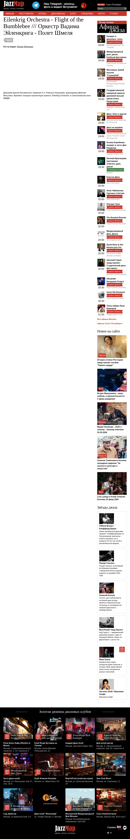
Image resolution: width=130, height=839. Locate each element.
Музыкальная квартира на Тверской (116, 121)
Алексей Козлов (107, 595)
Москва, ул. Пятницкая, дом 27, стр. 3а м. (18, 782)
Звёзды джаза (107, 507)
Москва (101, 5)
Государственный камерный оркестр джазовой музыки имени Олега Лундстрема (116, 95)
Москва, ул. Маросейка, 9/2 (46, 781)
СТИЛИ (114, 13)
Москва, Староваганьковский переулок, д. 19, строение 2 (17, 749)
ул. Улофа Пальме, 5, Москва (47, 817)
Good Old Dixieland (116, 292)
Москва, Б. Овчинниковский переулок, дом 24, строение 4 (110, 747)
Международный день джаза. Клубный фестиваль (117, 54)
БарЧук (110, 172)
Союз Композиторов (115, 298)
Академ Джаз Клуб (115, 314)
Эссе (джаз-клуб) (114, 240)
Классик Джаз (113, 177)
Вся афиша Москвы (107, 319)
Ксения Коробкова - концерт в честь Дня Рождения (116, 145)
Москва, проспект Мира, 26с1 (79, 746)
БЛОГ (73, 13)
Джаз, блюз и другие (117, 114)
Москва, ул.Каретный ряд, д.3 (17, 817)
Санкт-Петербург (113, 5)
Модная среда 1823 (115, 154)
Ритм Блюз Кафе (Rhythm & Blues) (114, 254)
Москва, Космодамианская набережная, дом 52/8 (77, 820)
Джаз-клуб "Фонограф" (45, 814)
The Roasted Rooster (116, 218)
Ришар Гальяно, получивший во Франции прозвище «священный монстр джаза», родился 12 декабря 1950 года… (111, 571)
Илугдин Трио (113, 204)
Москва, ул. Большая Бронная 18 (79, 782)
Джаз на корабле (115, 127)
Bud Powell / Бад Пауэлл (111, 630)
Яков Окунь (105, 659)
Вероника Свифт (106, 697)
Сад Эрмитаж (9, 814)
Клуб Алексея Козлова (116, 210)
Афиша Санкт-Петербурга (109, 323)
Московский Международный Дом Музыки (116, 83)
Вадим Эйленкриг (25, 47)
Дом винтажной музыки (117, 274)
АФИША (10, 13)
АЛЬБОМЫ (87, 13)
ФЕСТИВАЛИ (26, 13)
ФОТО (101, 13)
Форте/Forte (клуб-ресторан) (79, 778)
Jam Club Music (113, 183)
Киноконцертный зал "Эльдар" (115, 46)
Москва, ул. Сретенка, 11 (108, 781)
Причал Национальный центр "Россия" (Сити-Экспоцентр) (116, 135)
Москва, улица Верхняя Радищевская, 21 (45, 749)
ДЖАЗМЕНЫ (58, 13)
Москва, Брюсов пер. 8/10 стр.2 (111, 817)
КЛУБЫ (42, 13)
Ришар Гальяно (106, 563)
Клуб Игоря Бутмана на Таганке (117, 64)
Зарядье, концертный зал (116, 108)
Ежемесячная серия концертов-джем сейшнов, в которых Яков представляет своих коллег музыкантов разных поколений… (110, 667)
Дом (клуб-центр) (104, 743)
